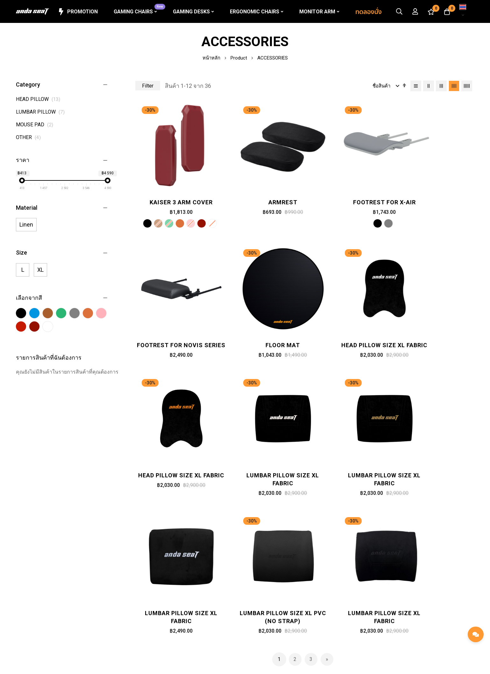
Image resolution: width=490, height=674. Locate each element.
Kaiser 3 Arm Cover (174, 189)
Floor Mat (174, 318)
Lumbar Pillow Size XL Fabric (435, 322)
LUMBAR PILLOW (42, 112)
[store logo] (32, 11)
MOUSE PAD (36, 125)
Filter (147, 86)
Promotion (77, 11)
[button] (462, 11)
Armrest (261, 189)
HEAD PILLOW (40, 99)
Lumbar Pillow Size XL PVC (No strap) (348, 447)
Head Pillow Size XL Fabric (261, 322)
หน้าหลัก (212, 58)
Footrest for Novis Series (435, 193)
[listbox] (174, 211)
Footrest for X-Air (348, 189)
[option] (140, 210)
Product (239, 58)
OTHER (30, 137)
